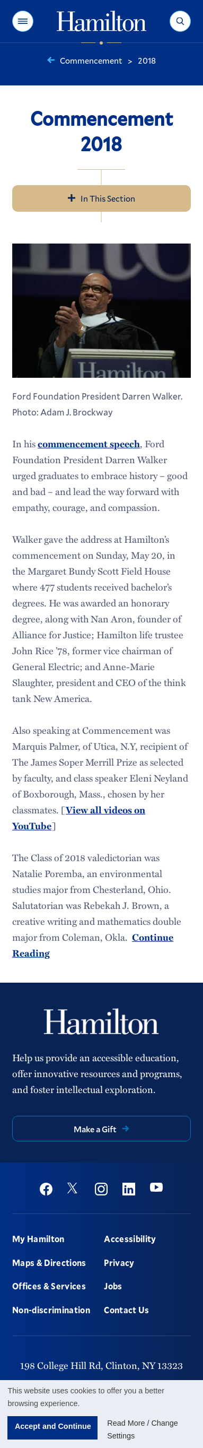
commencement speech (89, 443)
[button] (23, 21)
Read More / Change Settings (142, 1429)
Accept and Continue (53, 1426)
